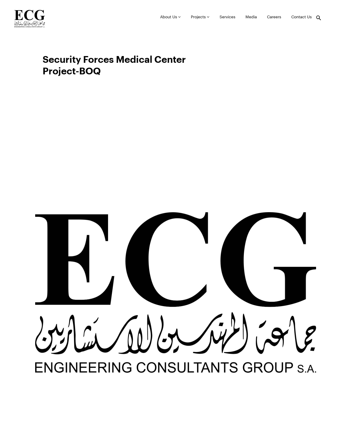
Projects (200, 17)
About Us (170, 17)
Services (227, 17)
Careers (274, 17)
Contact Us (301, 17)
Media (251, 17)
